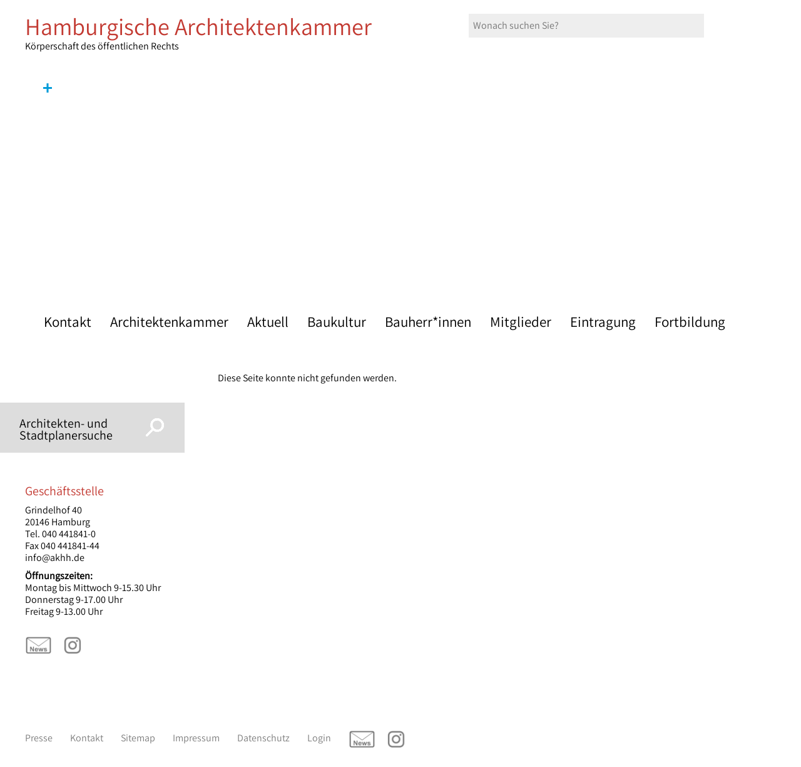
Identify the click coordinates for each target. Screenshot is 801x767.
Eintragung (603, 321)
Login (319, 737)
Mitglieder (520, 321)
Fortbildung (690, 321)
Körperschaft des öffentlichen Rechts (212, 33)
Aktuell (267, 321)
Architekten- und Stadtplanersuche (66, 429)
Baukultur (336, 321)
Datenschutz (263, 737)
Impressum (196, 737)
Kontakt (67, 321)
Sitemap (138, 737)
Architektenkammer (169, 321)
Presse (39, 737)
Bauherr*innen (428, 321)
